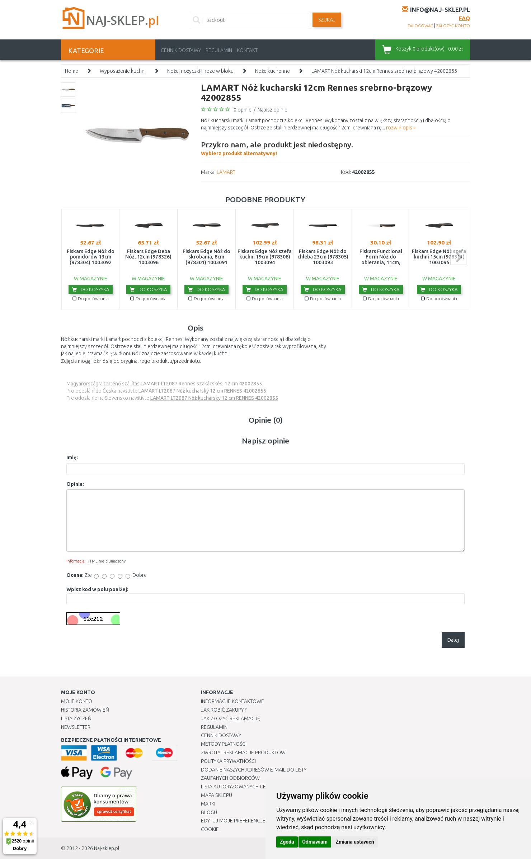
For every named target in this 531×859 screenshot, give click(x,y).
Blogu (209, 812)
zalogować (420, 26)
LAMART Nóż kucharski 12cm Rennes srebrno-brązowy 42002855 (384, 71)
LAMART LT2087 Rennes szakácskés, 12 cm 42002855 (201, 383)
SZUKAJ (326, 20)
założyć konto (453, 26)
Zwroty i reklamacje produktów (243, 752)
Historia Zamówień (85, 710)
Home (71, 71)
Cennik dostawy (181, 50)
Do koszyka (90, 289)
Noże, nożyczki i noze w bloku (200, 71)
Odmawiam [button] (315, 842)
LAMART (226, 172)
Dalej (453, 640)
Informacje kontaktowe (232, 701)
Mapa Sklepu (216, 795)
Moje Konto (76, 701)
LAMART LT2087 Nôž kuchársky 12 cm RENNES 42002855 (214, 398)
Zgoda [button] (287, 842)
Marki (208, 804)
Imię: (72, 457)
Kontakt (247, 50)
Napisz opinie (272, 110)
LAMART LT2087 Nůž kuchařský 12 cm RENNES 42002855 (202, 391)
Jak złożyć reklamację (230, 718)
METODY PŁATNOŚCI (223, 744)
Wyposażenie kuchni (123, 71)
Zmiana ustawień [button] (354, 842)
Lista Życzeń (76, 718)
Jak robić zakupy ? (223, 710)
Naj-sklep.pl (106, 848)
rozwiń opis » (400, 127)
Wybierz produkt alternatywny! (277, 147)
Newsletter (75, 727)
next (458, 257)
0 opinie (243, 110)
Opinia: (75, 484)
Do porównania (90, 298)
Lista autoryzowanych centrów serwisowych (259, 786)
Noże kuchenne (272, 71)
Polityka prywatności (228, 761)
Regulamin (219, 50)
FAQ (464, 18)
